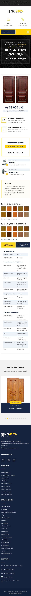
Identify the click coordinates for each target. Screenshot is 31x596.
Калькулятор (6, 472)
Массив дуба (5, 517)
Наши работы (6, 478)
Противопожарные (7, 548)
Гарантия (4, 480)
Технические (5, 542)
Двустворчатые (6, 551)
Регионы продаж (7, 494)
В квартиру (5, 531)
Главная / (7, 42)
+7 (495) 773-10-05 (15, 153)
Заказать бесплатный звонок (15, 146)
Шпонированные (7, 553)
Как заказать (6, 486)
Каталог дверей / (14, 42)
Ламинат (4, 509)
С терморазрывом (7, 537)
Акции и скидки (6, 491)
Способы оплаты (6, 483)
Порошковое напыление (9, 512)
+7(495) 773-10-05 (23, 25)
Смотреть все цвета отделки (9, 219)
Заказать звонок (8, 32)
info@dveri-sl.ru (8, 25)
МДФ (3, 515)
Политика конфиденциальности (10, 448)
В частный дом (6, 526)
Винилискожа (6, 506)
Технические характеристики (8, 244)
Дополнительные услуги (23, 244)
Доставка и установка (8, 475)
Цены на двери (6, 489)
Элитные (4, 528)
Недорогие (5, 523)
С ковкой (4, 520)
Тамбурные (5, 545)
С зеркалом (5, 534)
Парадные (5, 539)
